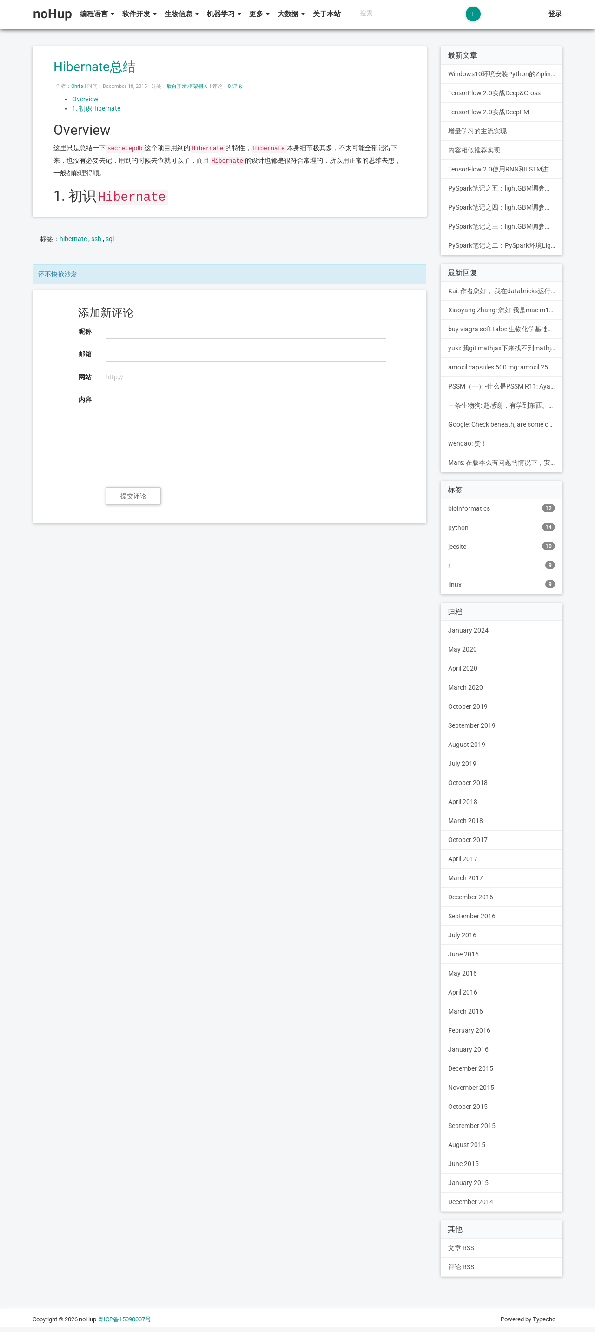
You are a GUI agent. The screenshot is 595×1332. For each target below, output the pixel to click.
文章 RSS (461, 1248)
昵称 (85, 331)
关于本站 (327, 14)
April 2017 (462, 859)
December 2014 (470, 1202)
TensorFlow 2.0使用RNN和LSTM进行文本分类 (505, 169)
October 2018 (468, 782)
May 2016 (462, 973)
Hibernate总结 (94, 66)
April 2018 (462, 801)
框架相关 (198, 86)
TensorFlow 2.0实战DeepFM (488, 112)
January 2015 (468, 1183)
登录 (555, 14)
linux (501, 584)
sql (110, 239)
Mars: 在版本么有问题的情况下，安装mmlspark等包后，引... (505, 462)
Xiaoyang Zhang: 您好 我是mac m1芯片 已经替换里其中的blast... (505, 310)
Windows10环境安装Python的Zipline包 (504, 74)
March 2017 (465, 878)
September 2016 (472, 916)
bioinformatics (501, 508)
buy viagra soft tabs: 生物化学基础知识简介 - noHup (505, 329)
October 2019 (468, 706)
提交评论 (133, 496)
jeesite (501, 546)
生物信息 (182, 14)
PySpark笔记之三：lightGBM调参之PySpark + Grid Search (505, 226)
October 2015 (468, 1106)
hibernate (73, 239)
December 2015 (470, 1068)
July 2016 (462, 935)
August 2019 (466, 744)
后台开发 (176, 86)
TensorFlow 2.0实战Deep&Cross (494, 93)
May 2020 (462, 649)
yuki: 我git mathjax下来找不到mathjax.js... (505, 348)
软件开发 (139, 14)
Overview (85, 99)
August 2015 (466, 1144)
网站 (85, 377)
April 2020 (462, 668)
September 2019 (472, 725)
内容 (85, 399)
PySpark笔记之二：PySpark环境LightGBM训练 (505, 245)
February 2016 (469, 1030)
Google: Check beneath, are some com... (505, 424)
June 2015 (463, 1163)
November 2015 (471, 1087)
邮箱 (85, 354)
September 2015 (472, 1125)
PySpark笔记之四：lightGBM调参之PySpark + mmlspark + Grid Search (505, 207)
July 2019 (462, 763)
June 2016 (463, 954)
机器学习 (224, 14)
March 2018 (465, 820)
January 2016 (468, 1049)
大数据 (291, 14)
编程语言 (97, 14)
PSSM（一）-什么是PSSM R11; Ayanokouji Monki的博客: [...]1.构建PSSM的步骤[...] (505, 386)
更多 (259, 14)
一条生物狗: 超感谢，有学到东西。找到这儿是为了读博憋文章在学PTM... (505, 405)
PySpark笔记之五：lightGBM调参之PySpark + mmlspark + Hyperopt (505, 188)
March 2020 (465, 687)
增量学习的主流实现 (477, 131)
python (501, 527)
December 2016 (470, 897)
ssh (96, 239)
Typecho (544, 1319)
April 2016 (462, 992)
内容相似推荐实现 (474, 150)
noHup (52, 13)
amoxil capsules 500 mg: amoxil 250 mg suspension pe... (505, 367)
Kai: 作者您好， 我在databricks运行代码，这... (505, 291)
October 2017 (468, 840)
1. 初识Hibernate (96, 108)
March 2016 (465, 1011)
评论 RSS (461, 1267)
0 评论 (235, 86)
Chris (77, 86)
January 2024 (468, 630)
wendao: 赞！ (467, 443)
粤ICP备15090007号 (124, 1319)
